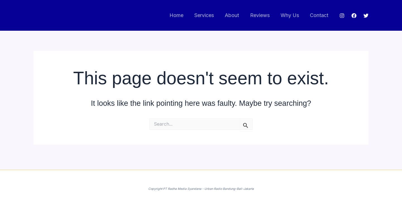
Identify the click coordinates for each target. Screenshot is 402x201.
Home (181, 15)
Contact (319, 15)
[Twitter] (365, 15)
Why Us (291, 15)
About (235, 15)
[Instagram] (341, 15)
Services (208, 15)
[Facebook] (353, 15)
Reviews (262, 15)
